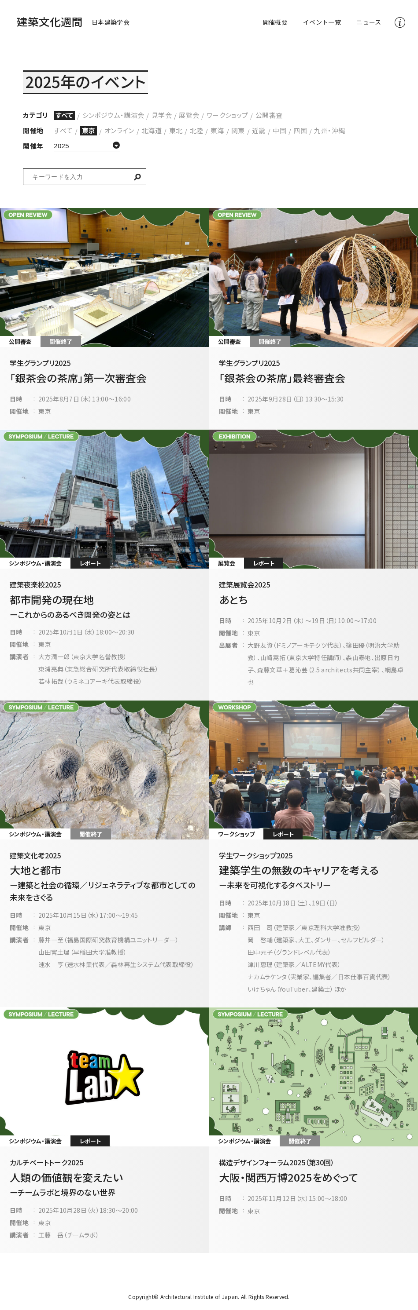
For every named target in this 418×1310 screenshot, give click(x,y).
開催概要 (275, 22)
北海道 (151, 130)
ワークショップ (227, 115)
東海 (217, 130)
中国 (279, 130)
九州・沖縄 (329, 130)
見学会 (162, 115)
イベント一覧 (322, 22)
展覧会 (189, 115)
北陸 (196, 130)
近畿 (259, 130)
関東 (238, 130)
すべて (64, 115)
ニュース (368, 22)
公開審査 (269, 115)
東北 (176, 130)
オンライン (119, 130)
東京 (89, 130)
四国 (300, 130)
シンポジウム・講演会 (113, 115)
